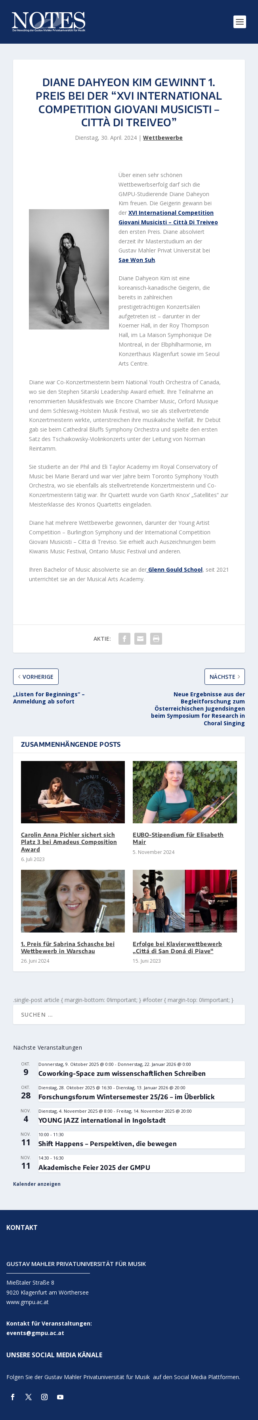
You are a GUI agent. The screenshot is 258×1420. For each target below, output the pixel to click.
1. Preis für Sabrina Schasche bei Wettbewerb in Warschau (68, 947)
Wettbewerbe (163, 137)
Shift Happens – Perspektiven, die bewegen (107, 1144)
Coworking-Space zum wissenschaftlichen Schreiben (122, 1073)
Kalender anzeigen (37, 1184)
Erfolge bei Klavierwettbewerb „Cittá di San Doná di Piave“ (177, 947)
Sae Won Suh (136, 260)
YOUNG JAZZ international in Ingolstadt (102, 1120)
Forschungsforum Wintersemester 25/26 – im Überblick (126, 1097)
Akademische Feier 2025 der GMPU (94, 1167)
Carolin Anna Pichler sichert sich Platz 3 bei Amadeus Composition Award (69, 841)
